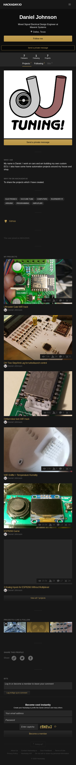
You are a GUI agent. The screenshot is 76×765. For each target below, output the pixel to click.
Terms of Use (60, 751)
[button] (69, 4)
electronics (11, 199)
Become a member (38, 734)
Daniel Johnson (13, 310)
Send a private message (38, 48)
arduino (9, 203)
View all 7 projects (38, 598)
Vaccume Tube (27, 199)
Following (39, 63)
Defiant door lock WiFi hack (16, 419)
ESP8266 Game (11, 531)
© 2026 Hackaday (38, 759)
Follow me (38, 38)
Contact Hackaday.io (29, 751)
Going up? (37, 744)
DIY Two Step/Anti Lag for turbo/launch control (25, 363)
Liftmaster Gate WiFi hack (16, 307)
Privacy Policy (12, 753)
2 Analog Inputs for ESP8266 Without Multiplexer (26, 587)
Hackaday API (26, 753)
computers (42, 199)
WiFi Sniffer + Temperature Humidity (21, 475)
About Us (14, 751)
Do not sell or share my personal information (52, 753)
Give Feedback (46, 751)
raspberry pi (57, 199)
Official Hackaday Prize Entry (6, 624)
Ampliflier (37, 203)
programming (23, 203)
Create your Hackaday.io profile (25, 708)
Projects (26, 63)
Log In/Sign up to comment (17, 693)
